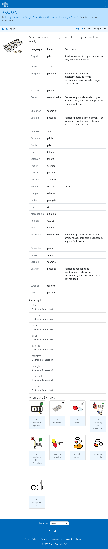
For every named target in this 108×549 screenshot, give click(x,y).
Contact (79, 539)
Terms (44, 539)
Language (43, 523)
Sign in (79, 28)
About (69, 539)
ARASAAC (9, 12)
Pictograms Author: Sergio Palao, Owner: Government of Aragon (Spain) (41, 17)
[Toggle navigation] (102, 4)
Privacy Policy (31, 539)
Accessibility (56, 539)
